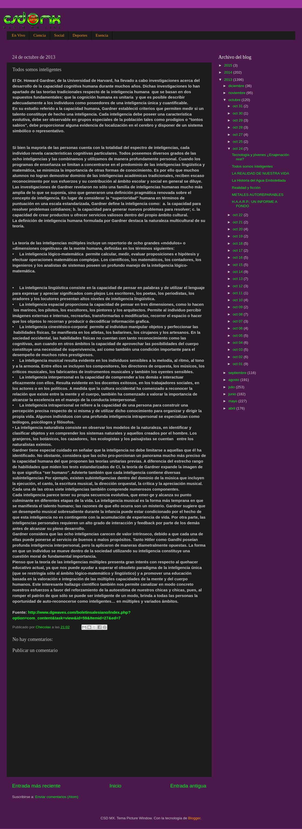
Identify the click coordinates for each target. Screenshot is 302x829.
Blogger (194, 818)
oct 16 (238, 257)
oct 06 (238, 328)
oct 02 (238, 357)
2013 (228, 80)
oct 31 (238, 106)
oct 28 (238, 127)
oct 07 (238, 321)
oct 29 (238, 120)
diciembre (236, 86)
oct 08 (238, 314)
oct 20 (238, 229)
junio (232, 394)
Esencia (101, 35)
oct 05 (238, 336)
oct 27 (238, 135)
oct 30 (238, 113)
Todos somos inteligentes (252, 166)
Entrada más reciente (36, 786)
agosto (234, 380)
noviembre (237, 93)
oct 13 (238, 279)
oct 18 (238, 243)
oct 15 (238, 265)
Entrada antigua (188, 786)
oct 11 (238, 293)
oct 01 (238, 364)
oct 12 (238, 286)
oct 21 (238, 222)
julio (232, 387)
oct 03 (238, 350)
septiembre (238, 373)
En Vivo (18, 35)
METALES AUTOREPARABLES (257, 195)
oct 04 (238, 343)
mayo (233, 401)
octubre (235, 100)
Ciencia (39, 35)
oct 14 (238, 272)
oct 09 (238, 307)
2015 (228, 65)
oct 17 (238, 250)
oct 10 (238, 300)
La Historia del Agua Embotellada (259, 180)
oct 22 (238, 215)
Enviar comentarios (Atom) (56, 797)
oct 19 (238, 236)
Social (59, 35)
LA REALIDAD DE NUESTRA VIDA (260, 173)
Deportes (80, 35)
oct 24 (238, 149)
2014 (228, 72)
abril (232, 408)
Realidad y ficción (246, 188)
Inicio (115, 786)
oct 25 (238, 142)
